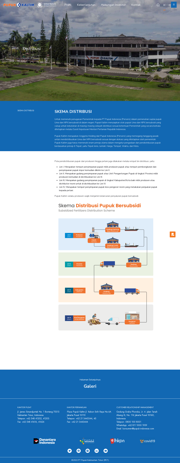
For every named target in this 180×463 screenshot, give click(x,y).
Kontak (136, 5)
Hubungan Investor (113, 5)
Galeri (90, 386)
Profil (67, 5)
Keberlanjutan (86, 5)
